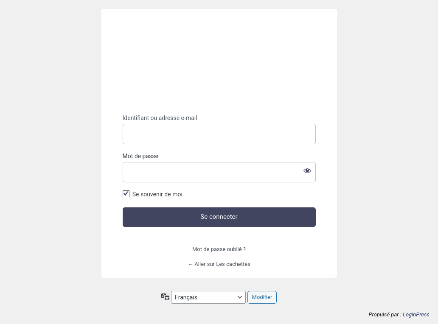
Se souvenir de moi (157, 194)
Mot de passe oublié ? (219, 249)
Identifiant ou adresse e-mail (160, 118)
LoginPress (416, 314)
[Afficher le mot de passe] (307, 170)
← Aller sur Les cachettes (219, 264)
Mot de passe (140, 156)
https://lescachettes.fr (219, 61)
